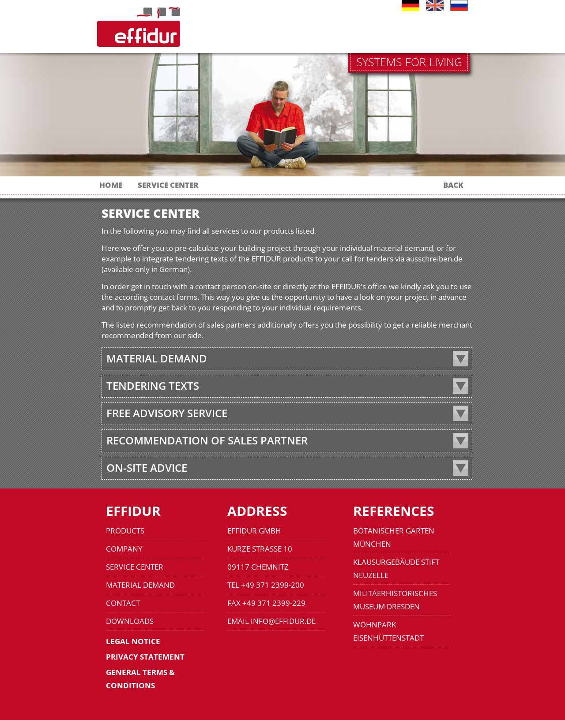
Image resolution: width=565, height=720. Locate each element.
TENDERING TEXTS (152, 385)
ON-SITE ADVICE (146, 467)
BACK (453, 185)
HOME (110, 185)
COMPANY (124, 549)
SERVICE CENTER (168, 185)
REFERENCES (393, 511)
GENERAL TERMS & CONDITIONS (140, 678)
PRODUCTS (125, 531)
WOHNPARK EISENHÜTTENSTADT (388, 631)
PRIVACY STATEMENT (145, 657)
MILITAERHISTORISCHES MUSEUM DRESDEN (395, 600)
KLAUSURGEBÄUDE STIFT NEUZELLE (396, 568)
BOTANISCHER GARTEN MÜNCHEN (393, 537)
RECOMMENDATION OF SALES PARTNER (207, 440)
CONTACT (123, 603)
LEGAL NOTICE (133, 641)
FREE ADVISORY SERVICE (166, 413)
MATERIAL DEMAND (156, 358)
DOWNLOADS (130, 621)
